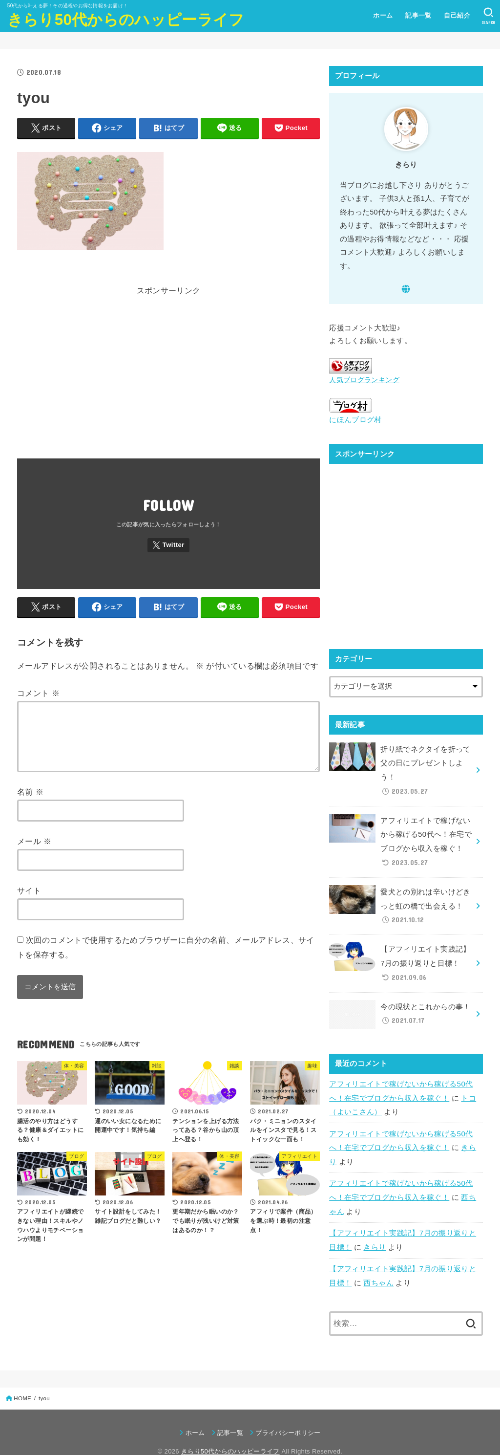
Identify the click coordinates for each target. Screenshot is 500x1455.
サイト (29, 902)
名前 (30, 803)
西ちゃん (378, 1263)
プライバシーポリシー (287, 1413)
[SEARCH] (488, 16)
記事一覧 (418, 15)
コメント (38, 693)
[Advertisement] (168, 381)
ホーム (382, 15)
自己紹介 (456, 15)
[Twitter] (168, 545)
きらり (374, 1229)
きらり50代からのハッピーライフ (126, 19)
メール (34, 852)
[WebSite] (406, 288)
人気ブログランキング (362, 380)
